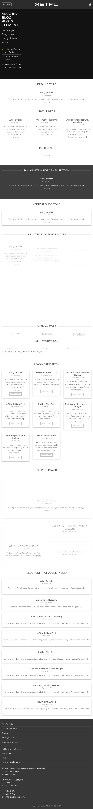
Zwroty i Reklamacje (11, 762)
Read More (15, 394)
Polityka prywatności (11, 749)
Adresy (5, 733)
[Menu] (6, 4)
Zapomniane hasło (10, 742)
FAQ (4, 758)
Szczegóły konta (9, 737)
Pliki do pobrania (9, 729)
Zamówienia (7, 724)
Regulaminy (7, 753)
